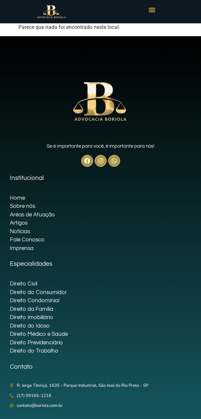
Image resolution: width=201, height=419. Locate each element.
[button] (152, 10)
